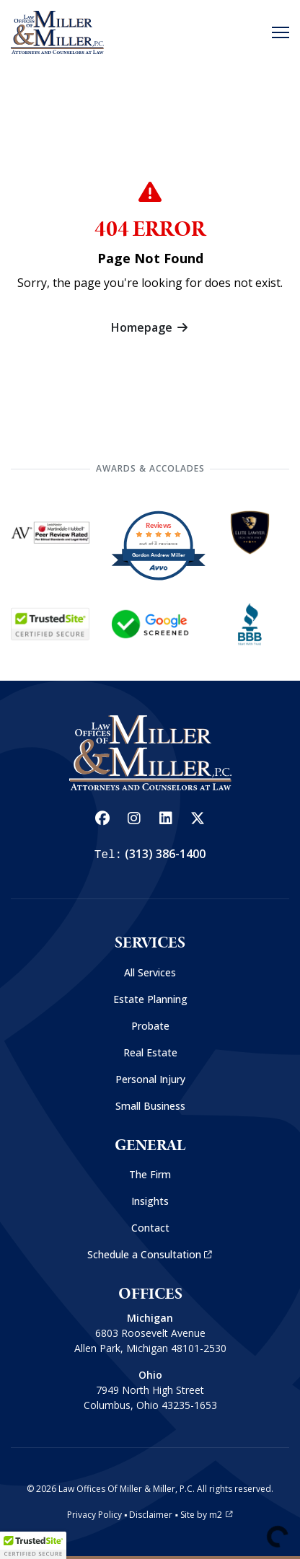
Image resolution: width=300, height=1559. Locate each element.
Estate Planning (150, 999)
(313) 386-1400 (165, 854)
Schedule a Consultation (150, 1254)
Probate (150, 1026)
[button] (33, 1545)
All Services (150, 972)
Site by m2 (206, 1515)
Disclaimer (150, 1515)
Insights (150, 1201)
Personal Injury (150, 1079)
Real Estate (150, 1052)
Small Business (150, 1106)
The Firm (150, 1174)
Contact (150, 1228)
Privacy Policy (94, 1515)
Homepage (150, 327)
